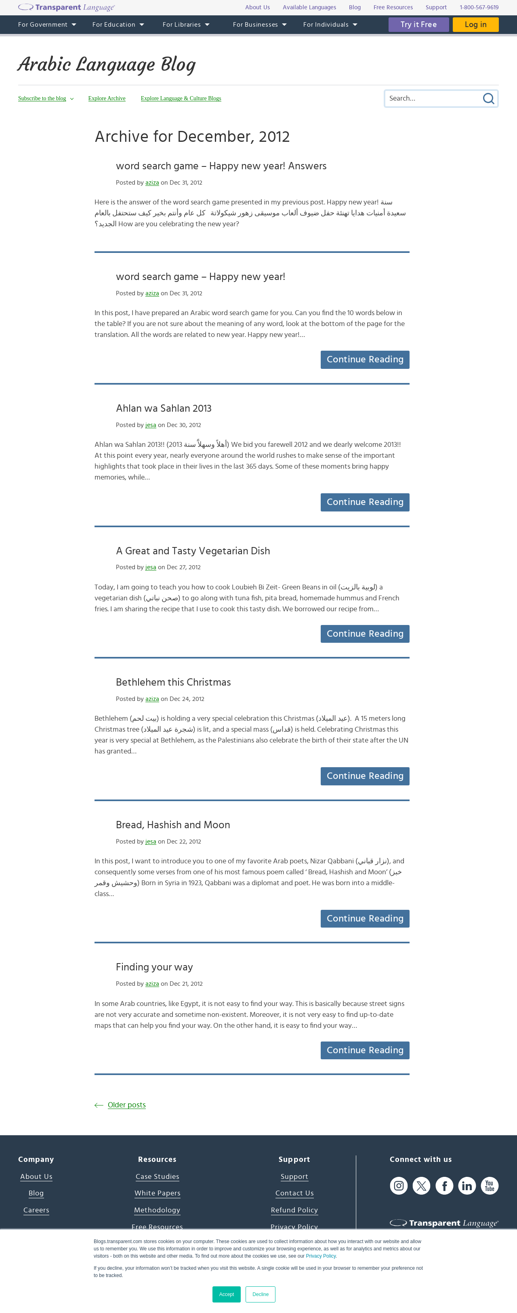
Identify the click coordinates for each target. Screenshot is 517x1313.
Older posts (127, 1105)
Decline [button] (260, 1294)
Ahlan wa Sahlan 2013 (164, 408)
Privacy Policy (321, 1256)
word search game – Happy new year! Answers (221, 166)
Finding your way (154, 967)
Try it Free (419, 25)
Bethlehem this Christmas (173, 682)
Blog (36, 1193)
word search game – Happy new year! (201, 276)
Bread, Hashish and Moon (173, 825)
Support (295, 1176)
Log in (476, 25)
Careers (36, 1210)
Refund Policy (294, 1210)
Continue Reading (365, 359)
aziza (152, 182)
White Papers (158, 1193)
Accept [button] (226, 1294)
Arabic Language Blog (106, 64)
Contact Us (294, 1193)
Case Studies (157, 1176)
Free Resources (157, 1227)
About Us (36, 1176)
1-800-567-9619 (479, 7)
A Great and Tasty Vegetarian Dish (193, 551)
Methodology (157, 1210)
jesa (150, 425)
